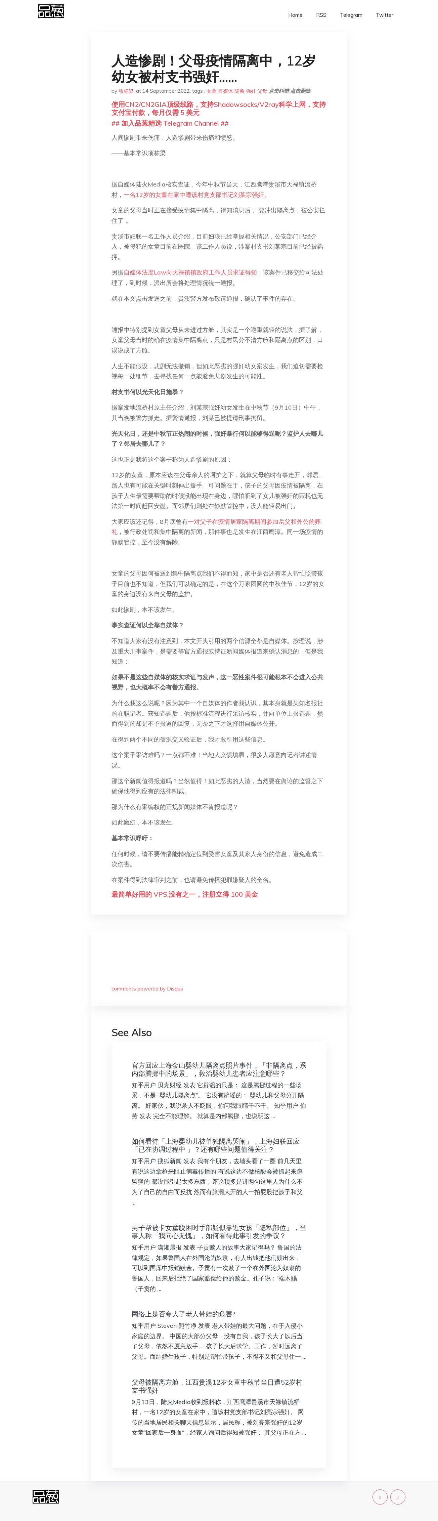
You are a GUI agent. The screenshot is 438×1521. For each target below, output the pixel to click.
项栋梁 (126, 91)
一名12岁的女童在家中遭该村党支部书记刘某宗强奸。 (197, 195)
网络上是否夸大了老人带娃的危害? (183, 1314)
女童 (212, 91)
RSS (321, 15)
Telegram (351, 15)
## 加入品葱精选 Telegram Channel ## (170, 123)
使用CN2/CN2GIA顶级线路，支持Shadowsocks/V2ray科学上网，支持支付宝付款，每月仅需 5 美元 (219, 108)
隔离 (239, 91)
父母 (262, 91)
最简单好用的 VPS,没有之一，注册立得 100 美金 (185, 894)
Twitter (384, 15)
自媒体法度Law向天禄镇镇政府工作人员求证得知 (190, 272)
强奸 (251, 91)
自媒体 (225, 91)
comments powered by (147, 988)
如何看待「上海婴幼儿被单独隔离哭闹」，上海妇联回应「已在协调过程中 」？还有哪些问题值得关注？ (216, 1145)
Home (295, 15)
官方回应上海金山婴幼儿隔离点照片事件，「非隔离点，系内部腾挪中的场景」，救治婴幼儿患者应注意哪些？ (219, 1069)
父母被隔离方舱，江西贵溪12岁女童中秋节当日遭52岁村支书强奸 (217, 1386)
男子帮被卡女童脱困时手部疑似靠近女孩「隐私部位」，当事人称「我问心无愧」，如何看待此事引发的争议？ (219, 1231)
